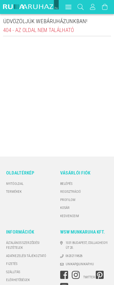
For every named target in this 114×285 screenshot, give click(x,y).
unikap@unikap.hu (80, 264)
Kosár (65, 208)
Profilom (67, 200)
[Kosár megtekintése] (105, 7)
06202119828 (74, 256)
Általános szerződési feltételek (23, 245)
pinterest (100, 275)
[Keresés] (80, 7)
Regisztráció (70, 192)
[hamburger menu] (68, 7)
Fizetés (11, 264)
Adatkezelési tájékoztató (26, 256)
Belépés (66, 184)
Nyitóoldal (14, 184)
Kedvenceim (69, 216)
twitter (89, 277)
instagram (76, 275)
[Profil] (93, 7)
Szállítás (13, 272)
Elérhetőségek (18, 280)
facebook (64, 275)
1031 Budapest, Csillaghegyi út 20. (87, 245)
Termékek (14, 192)
